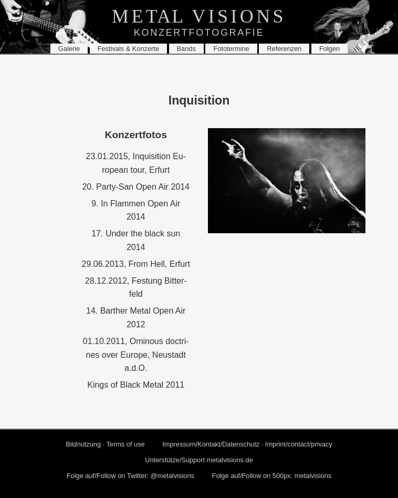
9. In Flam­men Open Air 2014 (135, 210)
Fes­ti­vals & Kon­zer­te (128, 49)
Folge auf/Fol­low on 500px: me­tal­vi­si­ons (272, 476)
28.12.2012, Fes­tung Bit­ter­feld (136, 287)
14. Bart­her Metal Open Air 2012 (135, 317)
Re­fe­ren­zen (284, 49)
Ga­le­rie (69, 49)
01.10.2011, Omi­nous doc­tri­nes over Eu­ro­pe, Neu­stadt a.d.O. (136, 354)
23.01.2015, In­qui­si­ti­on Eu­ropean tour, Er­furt (136, 163)
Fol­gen (329, 49)
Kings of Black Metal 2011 (135, 384)
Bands (186, 49)
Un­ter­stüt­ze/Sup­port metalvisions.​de (199, 460)
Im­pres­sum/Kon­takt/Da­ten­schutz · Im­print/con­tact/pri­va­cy (247, 444)
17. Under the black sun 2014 (135, 240)
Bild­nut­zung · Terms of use (105, 444)
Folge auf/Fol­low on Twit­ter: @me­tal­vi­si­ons (130, 476)
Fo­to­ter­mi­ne (231, 49)
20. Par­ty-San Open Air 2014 (136, 186)
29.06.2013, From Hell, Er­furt (136, 264)
